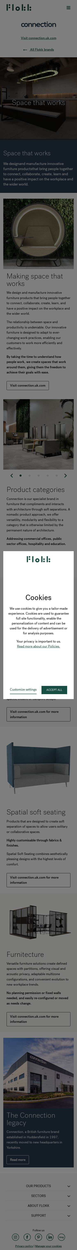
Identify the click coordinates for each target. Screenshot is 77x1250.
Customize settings (23, 689)
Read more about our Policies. (38, 646)
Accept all (54, 690)
